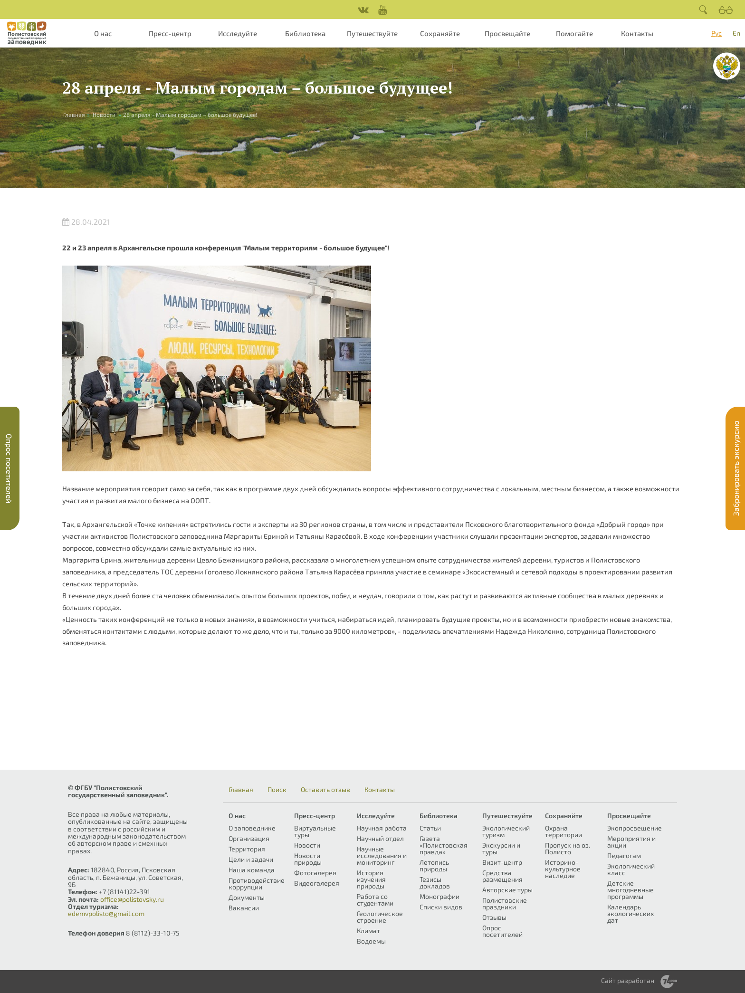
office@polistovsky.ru (132, 899)
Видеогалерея (316, 883)
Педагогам (624, 855)
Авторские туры (507, 890)
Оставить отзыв (325, 789)
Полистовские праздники (504, 903)
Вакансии (244, 908)
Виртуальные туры (315, 831)
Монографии (439, 896)
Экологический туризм (506, 831)
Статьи (430, 828)
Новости (104, 114)
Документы (247, 897)
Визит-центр (502, 862)
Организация (249, 838)
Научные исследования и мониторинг (382, 855)
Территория (247, 849)
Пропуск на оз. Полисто (567, 848)
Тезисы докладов (435, 882)
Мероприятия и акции (631, 841)
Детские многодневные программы (630, 889)
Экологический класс (631, 869)
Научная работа (382, 828)
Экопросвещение (634, 828)
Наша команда (252, 870)
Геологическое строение (380, 916)
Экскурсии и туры (501, 848)
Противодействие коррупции (257, 883)
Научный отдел (380, 838)
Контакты (637, 33)
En (736, 33)
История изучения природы (371, 879)
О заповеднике (252, 828)
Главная (241, 789)
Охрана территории (563, 831)
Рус (716, 33)
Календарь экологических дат (630, 913)
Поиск (277, 789)
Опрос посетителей (502, 931)
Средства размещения (502, 876)
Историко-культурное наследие (563, 868)
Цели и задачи (251, 859)
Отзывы (494, 917)
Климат (368, 930)
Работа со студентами (375, 899)
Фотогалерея (315, 873)
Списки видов (441, 907)
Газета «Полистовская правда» (444, 845)
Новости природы (308, 858)
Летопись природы (434, 865)
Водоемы (371, 941)
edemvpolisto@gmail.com (106, 913)
